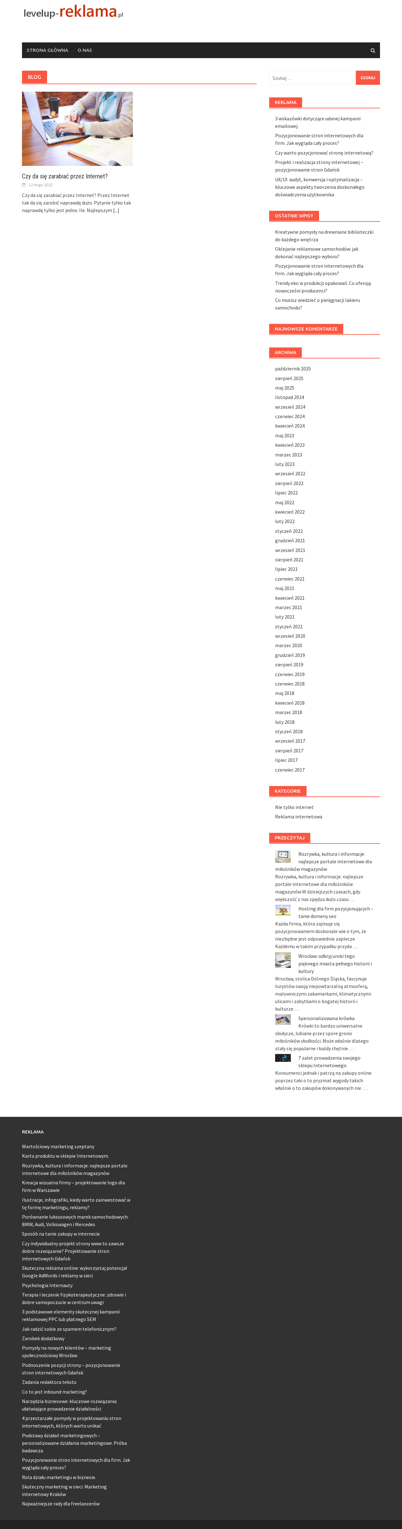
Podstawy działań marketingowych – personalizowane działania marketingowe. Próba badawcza (74, 1443)
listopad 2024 (289, 397)
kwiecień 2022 (290, 512)
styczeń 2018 (289, 731)
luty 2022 (285, 521)
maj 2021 (284, 588)
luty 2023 (285, 464)
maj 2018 (284, 693)
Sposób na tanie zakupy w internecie (61, 1234)
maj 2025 (284, 388)
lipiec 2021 (286, 569)
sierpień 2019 (289, 664)
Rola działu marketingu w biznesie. (59, 1477)
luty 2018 (285, 722)
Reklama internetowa (298, 816)
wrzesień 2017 (290, 741)
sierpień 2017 (289, 750)
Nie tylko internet (294, 807)
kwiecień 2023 (290, 445)
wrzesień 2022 (290, 473)
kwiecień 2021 (290, 598)
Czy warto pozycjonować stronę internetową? (324, 153)
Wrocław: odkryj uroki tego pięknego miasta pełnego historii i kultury (335, 963)
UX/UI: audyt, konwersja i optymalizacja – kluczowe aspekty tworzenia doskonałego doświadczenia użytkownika (320, 187)
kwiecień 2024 (290, 426)
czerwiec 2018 (290, 683)
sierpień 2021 (289, 559)
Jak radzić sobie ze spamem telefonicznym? (69, 1329)
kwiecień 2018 (290, 703)
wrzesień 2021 (290, 550)
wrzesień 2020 (290, 636)
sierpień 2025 (289, 378)
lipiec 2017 (286, 760)
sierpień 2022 (289, 483)
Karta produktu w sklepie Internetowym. (65, 1156)
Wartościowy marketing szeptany (58, 1146)
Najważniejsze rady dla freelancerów (61, 1503)
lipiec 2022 (286, 492)
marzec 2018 (288, 712)
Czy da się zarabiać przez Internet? (65, 176)
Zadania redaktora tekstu (49, 1382)
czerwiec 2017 (290, 770)
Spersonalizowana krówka (326, 1018)
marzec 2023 (288, 454)
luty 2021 (285, 617)
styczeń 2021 (289, 626)
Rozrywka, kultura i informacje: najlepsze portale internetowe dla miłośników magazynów (323, 861)
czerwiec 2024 (290, 416)
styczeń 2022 (289, 531)
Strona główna (47, 50)
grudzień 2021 (290, 540)
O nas (85, 50)
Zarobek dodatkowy (43, 1338)
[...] (116, 210)
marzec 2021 (288, 607)
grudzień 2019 (290, 655)
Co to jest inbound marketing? (54, 1392)
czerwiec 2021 (290, 579)
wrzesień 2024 (290, 407)
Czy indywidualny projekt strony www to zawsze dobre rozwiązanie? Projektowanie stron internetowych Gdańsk (73, 1251)
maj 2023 (284, 435)
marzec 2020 (288, 645)
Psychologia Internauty (47, 1285)
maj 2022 (284, 502)
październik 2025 (293, 368)
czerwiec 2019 (290, 674)
